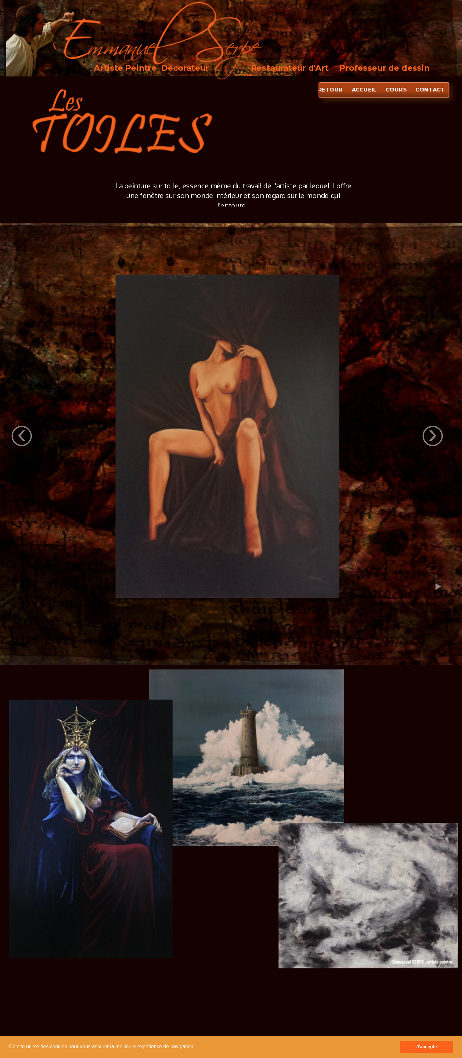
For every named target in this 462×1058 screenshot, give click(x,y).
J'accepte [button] (426, 1046)
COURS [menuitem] (395, 89)
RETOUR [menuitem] (330, 89)
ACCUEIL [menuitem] (364, 89)
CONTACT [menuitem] (430, 89)
